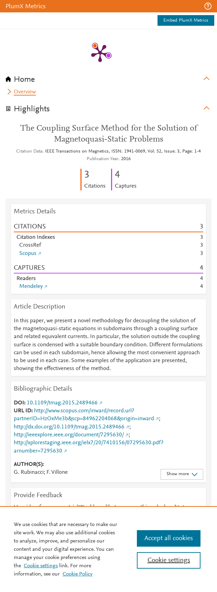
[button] (207, 6)
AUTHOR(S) (28, 464)
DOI (19, 403)
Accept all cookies (168, 538)
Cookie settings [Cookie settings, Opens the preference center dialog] (169, 560)
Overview (25, 92)
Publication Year (102, 159)
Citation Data (29, 151)
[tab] (108, 77)
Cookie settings (41, 566)
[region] (108, 549)
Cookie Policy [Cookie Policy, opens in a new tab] (78, 574)
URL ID (22, 411)
